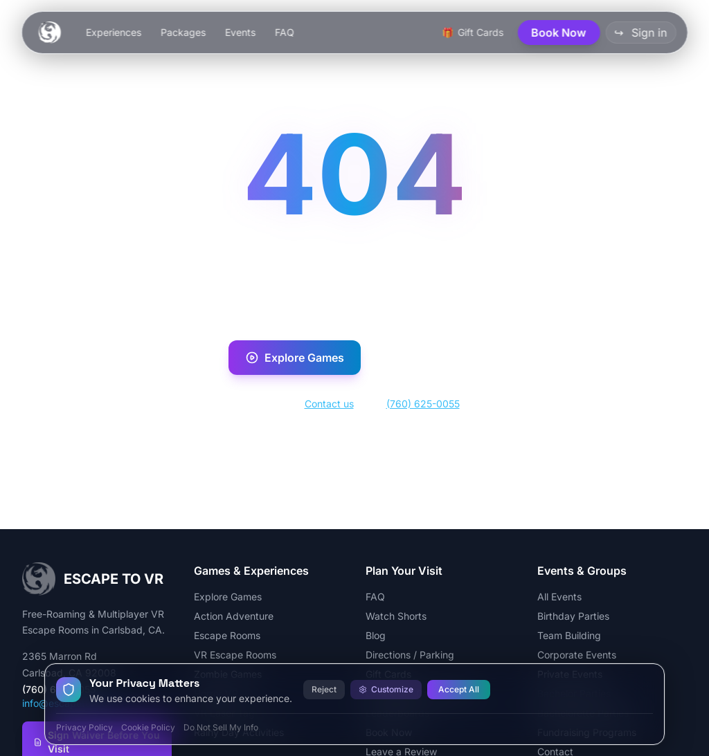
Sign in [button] (640, 32)
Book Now (426, 358)
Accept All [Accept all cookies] (458, 689)
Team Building (569, 635)
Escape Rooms (227, 635)
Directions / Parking (410, 655)
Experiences (113, 32)
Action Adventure (233, 616)
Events (240, 32)
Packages (183, 32)
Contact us (329, 403)
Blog (376, 635)
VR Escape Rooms (235, 655)
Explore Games (294, 358)
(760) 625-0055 (423, 403)
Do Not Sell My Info (220, 727)
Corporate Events (576, 655)
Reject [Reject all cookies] (324, 689)
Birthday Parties (573, 616)
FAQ (284, 32)
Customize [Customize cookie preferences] (386, 689)
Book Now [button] (558, 32)
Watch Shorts (396, 616)
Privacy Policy (84, 727)
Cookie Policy (148, 727)
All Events (559, 596)
